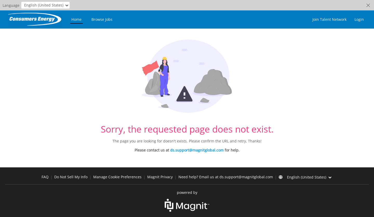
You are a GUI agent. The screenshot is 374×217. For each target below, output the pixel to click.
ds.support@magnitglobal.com (197, 150)
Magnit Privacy (160, 176)
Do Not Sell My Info (71, 176)
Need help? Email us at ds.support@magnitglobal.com (225, 176)
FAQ (45, 176)
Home (76, 19)
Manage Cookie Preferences (117, 176)
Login (359, 19)
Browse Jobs (101, 19)
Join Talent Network (329, 19)
